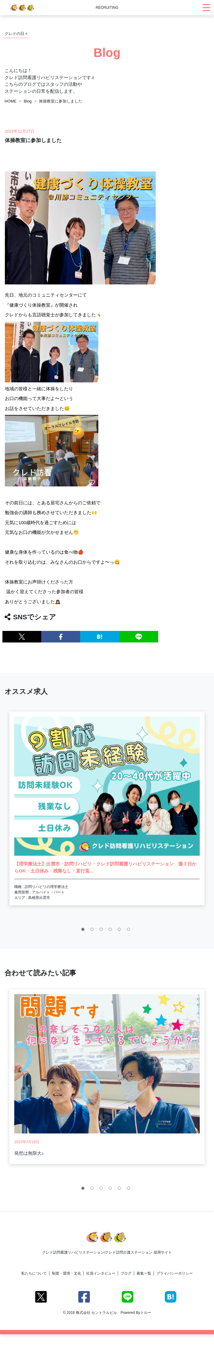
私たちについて (34, 1273)
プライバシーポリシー (174, 1273)
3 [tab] (103, 931)
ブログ (126, 1273)
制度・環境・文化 (66, 1273)
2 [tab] (93, 931)
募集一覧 (144, 1273)
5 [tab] (121, 931)
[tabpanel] (107, 808)
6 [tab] (130, 931)
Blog (28, 101)
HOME (10, 101)
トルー (145, 1312)
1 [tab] (84, 931)
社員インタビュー (100, 1273)
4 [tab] (112, 931)
